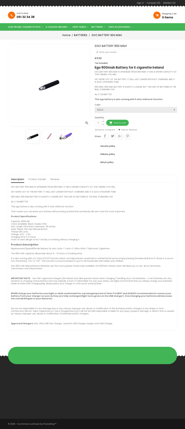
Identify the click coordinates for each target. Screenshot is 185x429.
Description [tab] (17, 179)
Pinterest (127, 136)
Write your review (106, 52)
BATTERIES (96, 27)
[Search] (134, 15)
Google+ (120, 136)
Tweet (112, 136)
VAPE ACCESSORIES (118, 27)
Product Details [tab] (37, 179)
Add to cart (117, 123)
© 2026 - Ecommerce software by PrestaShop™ (32, 423)
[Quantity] (98, 123)
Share (105, 136)
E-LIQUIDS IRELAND (55, 27)
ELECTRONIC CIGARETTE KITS (23, 27)
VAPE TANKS (78, 27)
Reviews (54, 179)
